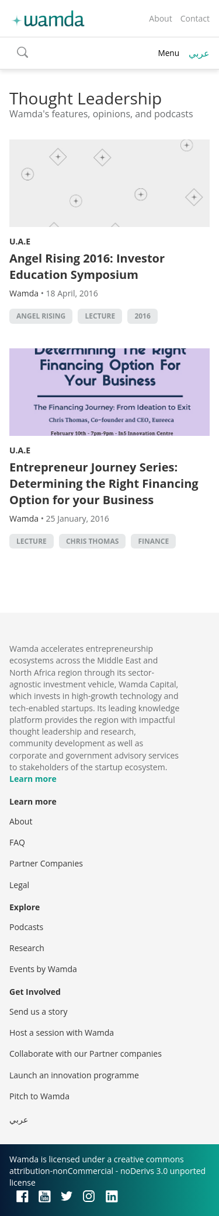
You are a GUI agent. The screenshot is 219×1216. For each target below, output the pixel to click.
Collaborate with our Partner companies (85, 1053)
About (160, 18)
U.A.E (19, 241)
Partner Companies (46, 863)
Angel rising (40, 316)
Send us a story (38, 1011)
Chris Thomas (92, 541)
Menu (168, 52)
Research (26, 947)
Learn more (33, 778)
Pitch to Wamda (39, 1096)
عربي (199, 53)
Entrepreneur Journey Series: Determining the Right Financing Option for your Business (104, 483)
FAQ (17, 842)
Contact (195, 18)
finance (153, 541)
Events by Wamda (43, 968)
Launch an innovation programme (74, 1075)
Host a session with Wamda (61, 1032)
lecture (100, 316)
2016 (142, 316)
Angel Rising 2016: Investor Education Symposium (87, 266)
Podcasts (26, 926)
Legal (19, 884)
